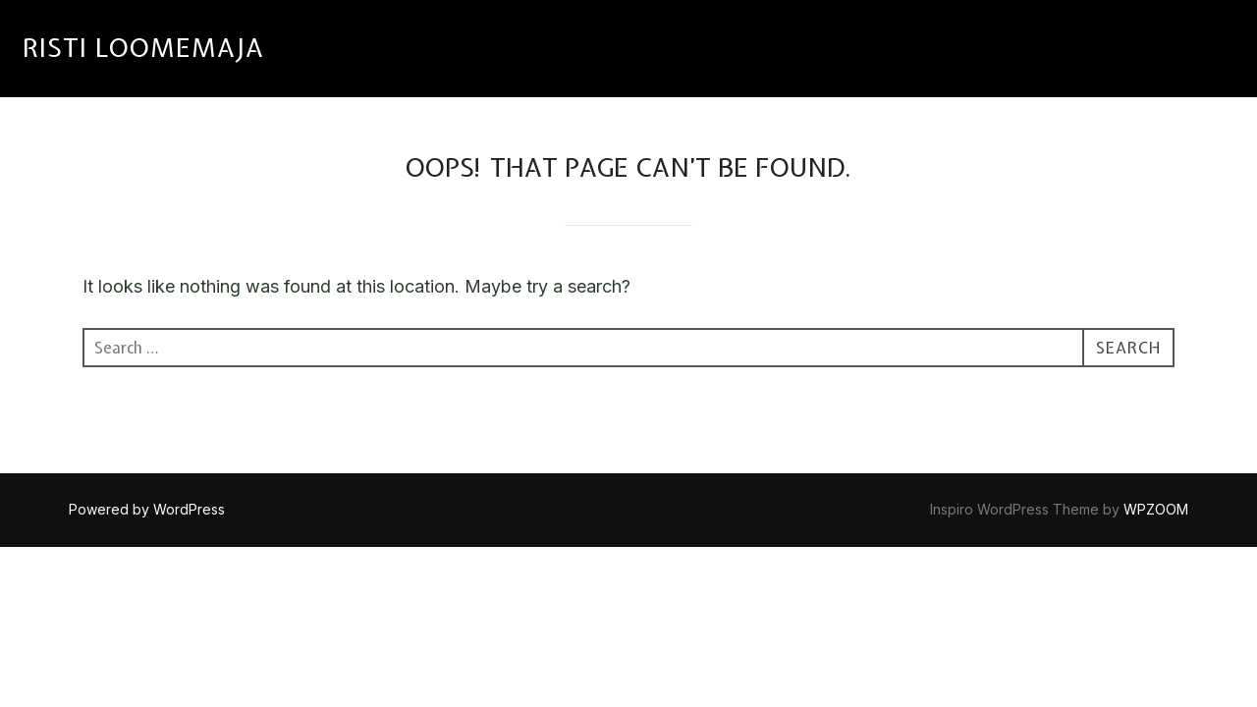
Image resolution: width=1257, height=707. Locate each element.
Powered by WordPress (147, 509)
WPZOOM (1155, 509)
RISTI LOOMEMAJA (143, 47)
